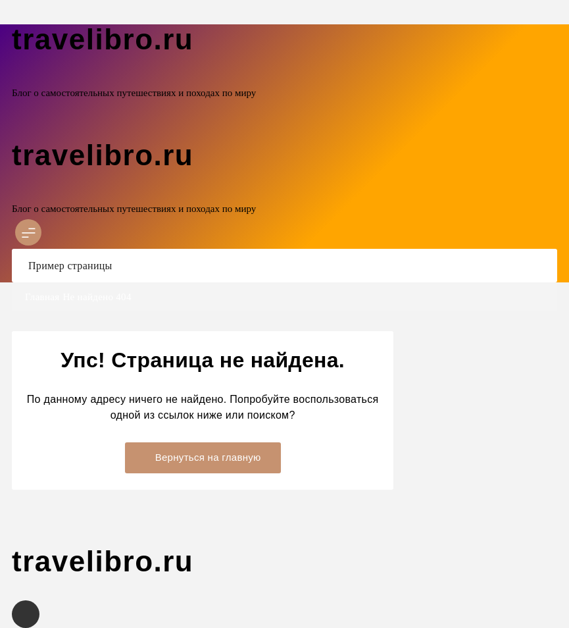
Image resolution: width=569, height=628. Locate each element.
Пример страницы (70, 265)
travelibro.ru (102, 39)
